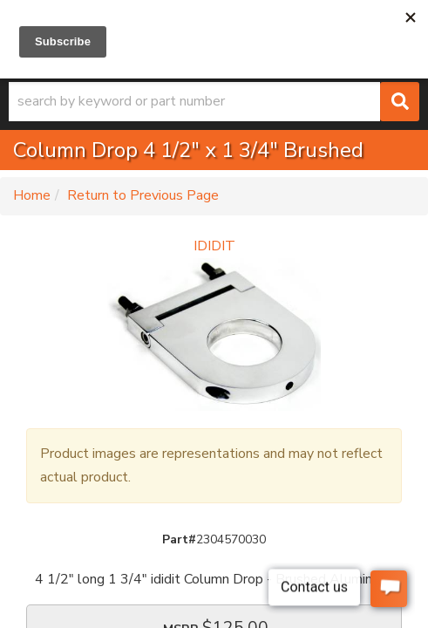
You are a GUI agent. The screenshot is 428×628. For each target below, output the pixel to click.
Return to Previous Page (143, 195)
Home (32, 195)
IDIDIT (214, 246)
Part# (179, 539)
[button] (214, 101)
